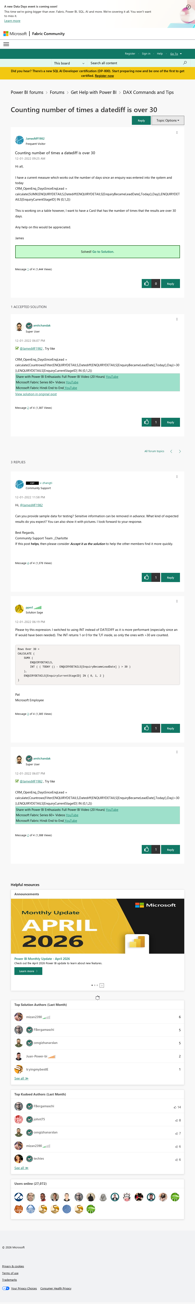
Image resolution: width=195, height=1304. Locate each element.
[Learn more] (28, 973)
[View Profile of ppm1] (29, 607)
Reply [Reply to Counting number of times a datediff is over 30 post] (170, 283)
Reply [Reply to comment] (170, 422)
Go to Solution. (103, 251)
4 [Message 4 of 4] (28, 563)
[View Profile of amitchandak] (41, 325)
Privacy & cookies (13, 1268)
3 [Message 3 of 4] (28, 715)
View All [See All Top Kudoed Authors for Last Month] (21, 1169)
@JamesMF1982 (31, 348)
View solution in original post (36, 394)
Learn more (12, 20)
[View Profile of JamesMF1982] (35, 138)
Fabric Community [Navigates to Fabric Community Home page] (48, 33)
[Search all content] (139, 63)
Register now (104, 75)
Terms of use (10, 1275)
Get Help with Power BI (94, 92)
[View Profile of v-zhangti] (46, 482)
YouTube (112, 376)
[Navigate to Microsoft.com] (15, 33)
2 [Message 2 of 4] (28, 407)
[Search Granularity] (69, 63)
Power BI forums (27, 92)
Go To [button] (174, 53)
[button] (141, 120)
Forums (57, 92)
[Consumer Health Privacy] (55, 1290)
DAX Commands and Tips (148, 92)
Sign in (146, 53)
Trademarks (9, 1281)
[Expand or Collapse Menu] (6, 44)
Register (130, 53)
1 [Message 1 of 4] (28, 269)
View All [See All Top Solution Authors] (21, 1080)
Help (160, 53)
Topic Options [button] (167, 120)
